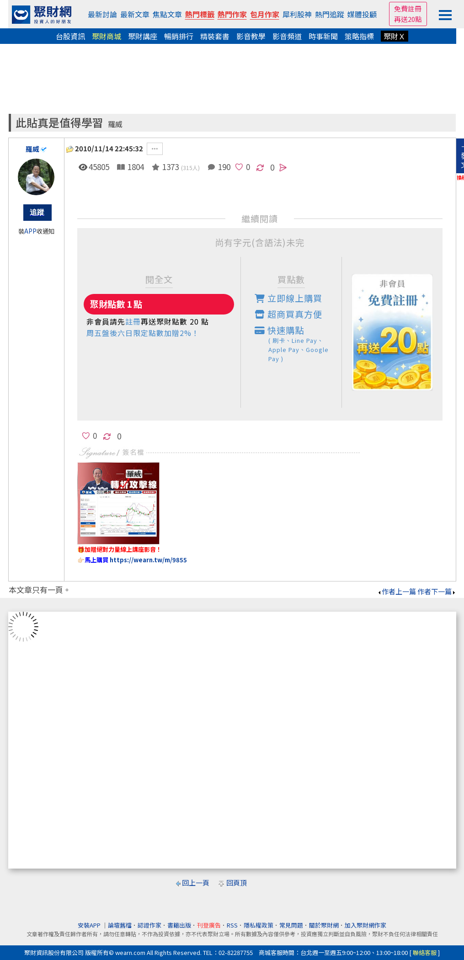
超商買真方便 (288, 314)
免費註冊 (407, 8)
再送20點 (408, 19)
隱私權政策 (258, 925)
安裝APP (90, 925)
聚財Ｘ (394, 36)
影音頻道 (287, 36)
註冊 (133, 321)
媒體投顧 (362, 14)
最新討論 (102, 14)
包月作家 (264, 14)
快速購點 (298, 343)
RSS (232, 925)
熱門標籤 (199, 14)
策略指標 (359, 36)
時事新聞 (323, 36)
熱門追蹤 (329, 14)
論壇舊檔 (120, 925)
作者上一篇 (396, 591)
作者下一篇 (436, 591)
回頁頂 (236, 882)
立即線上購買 (288, 298)
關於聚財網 (324, 925)
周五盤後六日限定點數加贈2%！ (142, 332)
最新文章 (134, 14)
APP (30, 231)
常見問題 (291, 925)
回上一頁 (195, 882)
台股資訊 (70, 36)
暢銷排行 (178, 36)
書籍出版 (179, 925)
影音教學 (251, 36)
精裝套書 (214, 36)
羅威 (115, 124)
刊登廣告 (209, 925)
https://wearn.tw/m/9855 (148, 559)
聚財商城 (106, 36)
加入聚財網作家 (365, 925)
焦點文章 (167, 14)
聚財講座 (142, 36)
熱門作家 (232, 14)
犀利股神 (297, 14)
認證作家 (149, 925)
